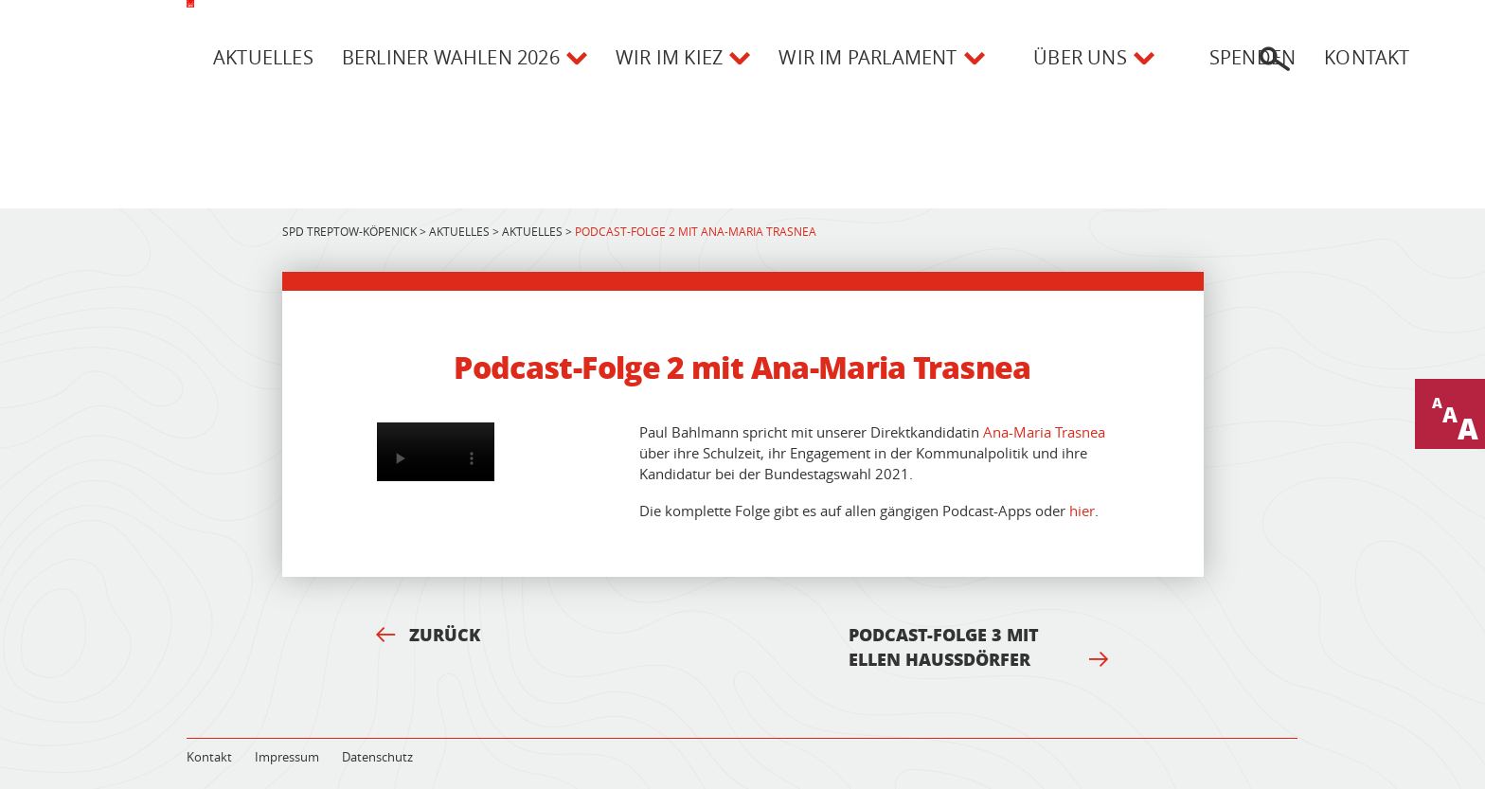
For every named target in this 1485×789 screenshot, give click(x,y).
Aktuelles (263, 57)
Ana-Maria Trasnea (1044, 431)
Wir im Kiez (669, 57)
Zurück (428, 634)
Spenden (1252, 57)
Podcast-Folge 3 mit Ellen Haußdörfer (978, 647)
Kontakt (1366, 57)
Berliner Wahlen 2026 (451, 57)
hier (1082, 510)
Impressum (287, 756)
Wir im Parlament (867, 57)
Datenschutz (377, 756)
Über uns (1080, 57)
